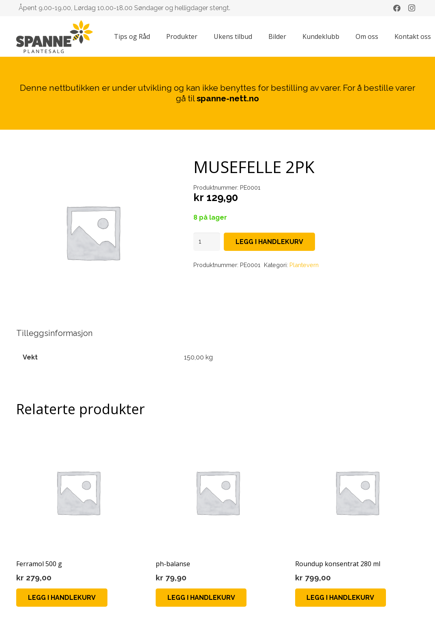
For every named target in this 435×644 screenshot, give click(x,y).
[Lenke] (54, 36)
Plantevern (304, 264)
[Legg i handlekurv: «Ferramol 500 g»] (61, 597)
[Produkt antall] (206, 242)
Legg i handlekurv (269, 242)
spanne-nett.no (228, 98)
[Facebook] (397, 8)
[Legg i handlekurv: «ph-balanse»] (201, 597)
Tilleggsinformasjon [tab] (54, 333)
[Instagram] (411, 8)
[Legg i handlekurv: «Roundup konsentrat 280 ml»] (340, 597)
